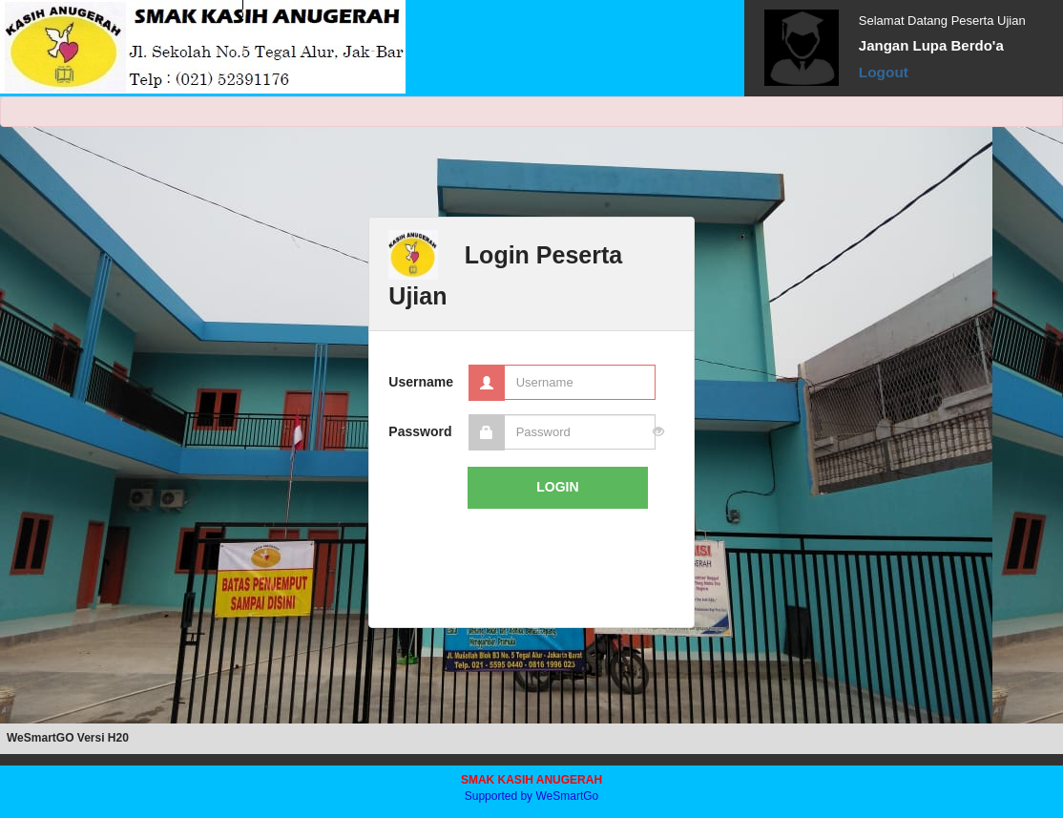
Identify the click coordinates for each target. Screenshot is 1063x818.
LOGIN (557, 486)
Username (420, 381)
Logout (883, 72)
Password (419, 431)
